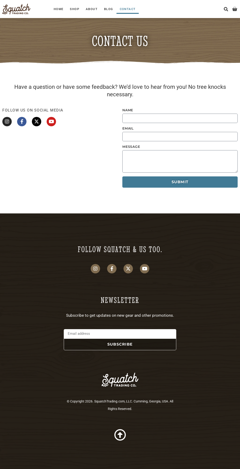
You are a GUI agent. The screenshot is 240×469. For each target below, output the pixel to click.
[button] (226, 9)
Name (127, 110)
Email (128, 128)
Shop (74, 9)
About (92, 9)
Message (131, 146)
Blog (108, 9)
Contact (128, 9)
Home (59, 9)
